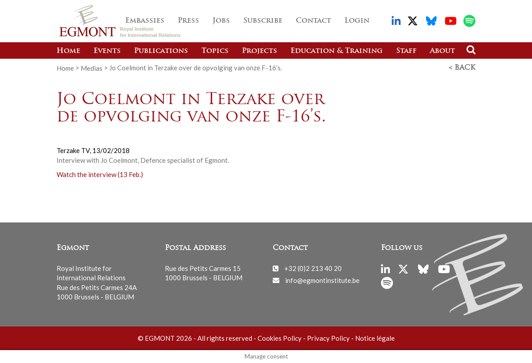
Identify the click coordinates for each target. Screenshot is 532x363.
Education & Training (337, 51)
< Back (462, 68)
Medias (91, 68)
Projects (259, 51)
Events (107, 51)
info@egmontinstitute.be (322, 280)
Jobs (221, 20)
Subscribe (262, 20)
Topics (215, 51)
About (442, 51)
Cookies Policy (280, 338)
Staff (406, 51)
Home (68, 51)
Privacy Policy (328, 338)
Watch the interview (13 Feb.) (100, 174)
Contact (313, 20)
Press (188, 20)
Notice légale (375, 338)
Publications (161, 51)
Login (356, 20)
